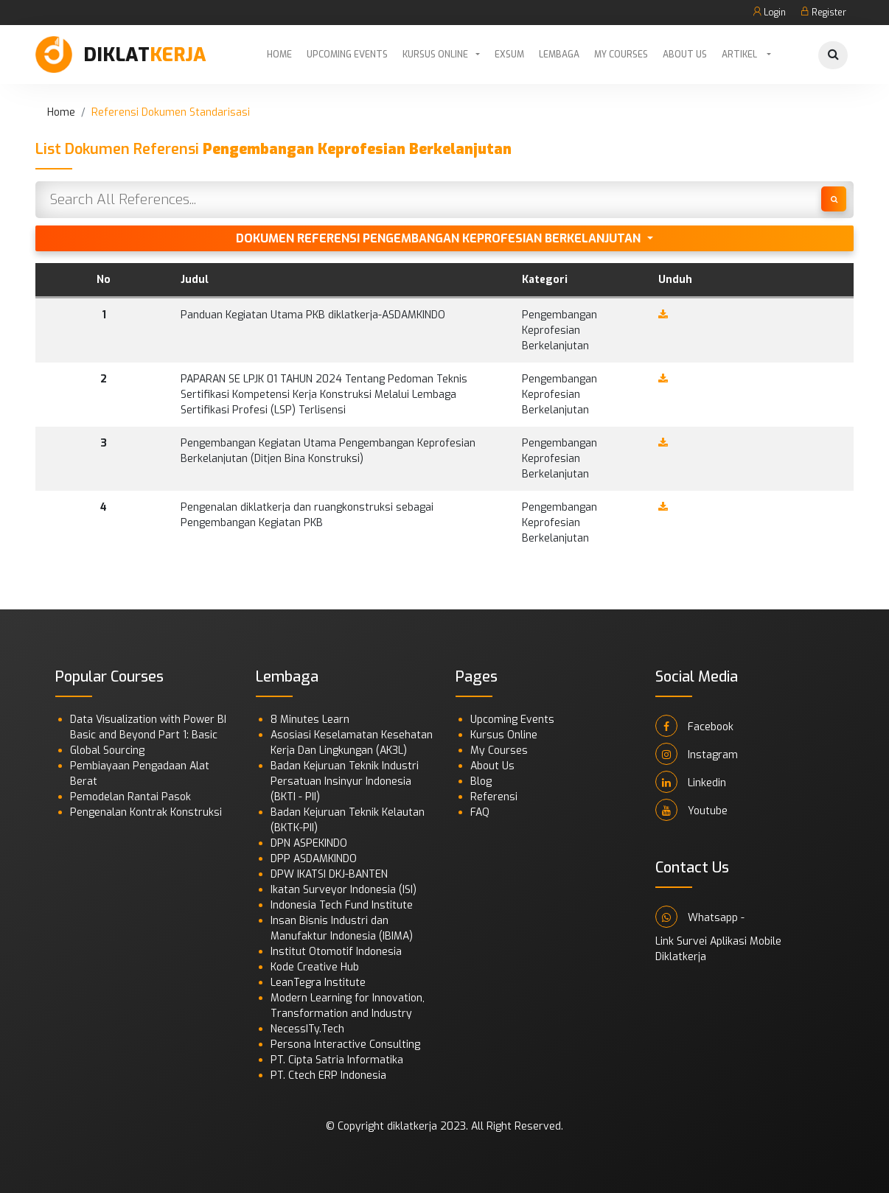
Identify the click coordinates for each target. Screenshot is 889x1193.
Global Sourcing (107, 751)
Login (769, 12)
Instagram (696, 754)
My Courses (621, 54)
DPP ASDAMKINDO (314, 859)
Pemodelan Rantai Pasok (130, 797)
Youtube (691, 810)
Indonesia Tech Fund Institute (342, 905)
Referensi (493, 797)
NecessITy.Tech (307, 1029)
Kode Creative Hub (315, 967)
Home (279, 54)
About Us (685, 54)
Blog (481, 781)
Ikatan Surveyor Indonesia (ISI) (343, 890)
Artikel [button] (740, 54)
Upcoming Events (347, 54)
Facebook (694, 726)
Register (823, 12)
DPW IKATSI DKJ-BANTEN (329, 874)
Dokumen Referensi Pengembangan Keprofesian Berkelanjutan (440, 238)
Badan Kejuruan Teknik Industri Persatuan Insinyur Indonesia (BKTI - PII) (345, 781)
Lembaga (559, 54)
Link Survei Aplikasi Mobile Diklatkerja (718, 949)
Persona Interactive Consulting (345, 1045)
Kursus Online (435, 54)
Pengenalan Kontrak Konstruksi (146, 812)
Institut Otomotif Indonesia (336, 952)
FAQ (479, 812)
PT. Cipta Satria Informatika (337, 1060)
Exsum (509, 54)
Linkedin (690, 782)
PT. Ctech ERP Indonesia (328, 1075)
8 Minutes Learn (310, 720)
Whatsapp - (700, 917)
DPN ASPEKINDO (309, 843)
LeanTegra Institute (318, 983)
